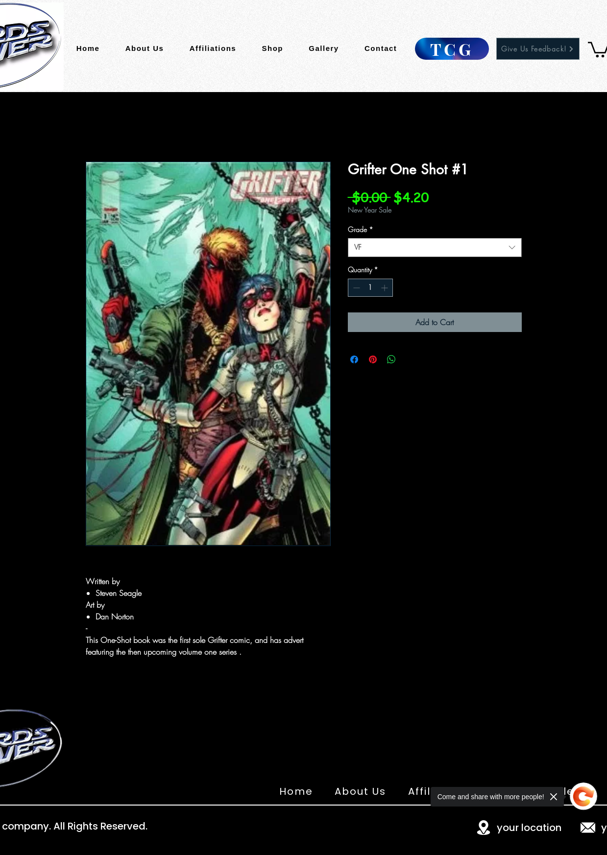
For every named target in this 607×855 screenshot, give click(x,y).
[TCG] (452, 49)
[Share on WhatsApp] (391, 359)
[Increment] (385, 287)
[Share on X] (410, 359)
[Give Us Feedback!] (538, 49)
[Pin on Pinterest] (373, 359)
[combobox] (435, 247)
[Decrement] (355, 287)
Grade (360, 229)
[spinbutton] (370, 287)
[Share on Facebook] (354, 359)
